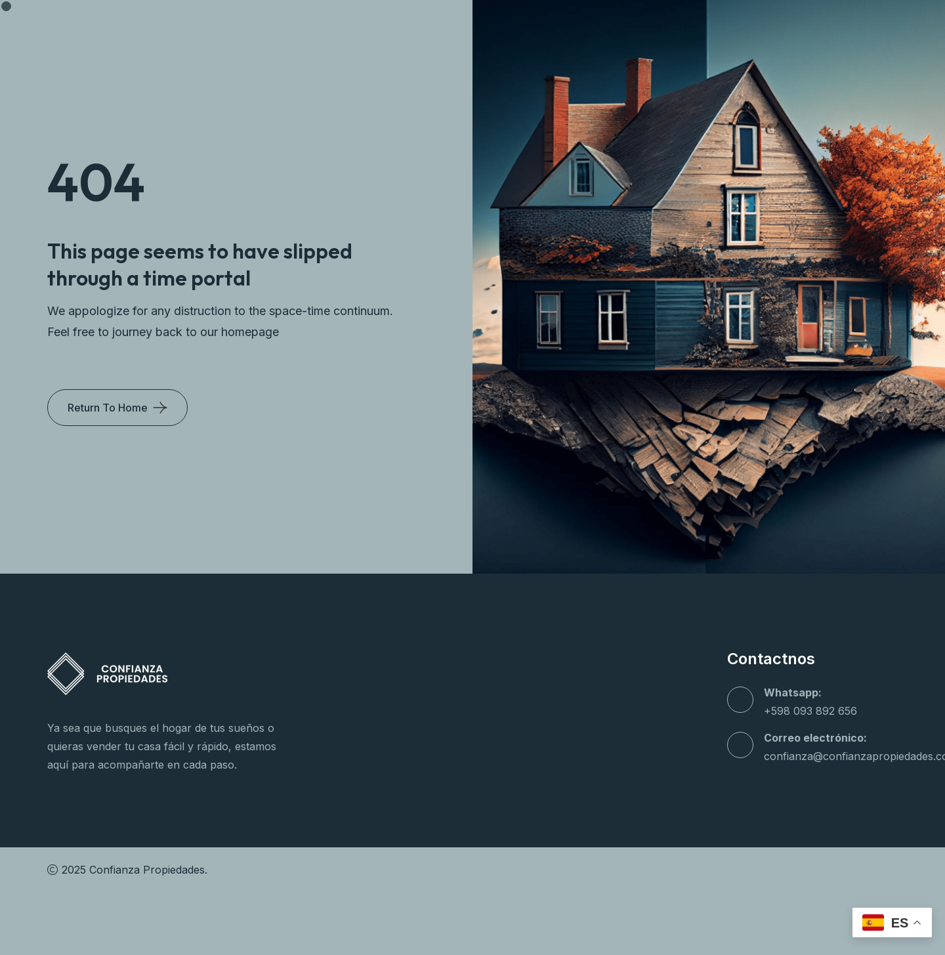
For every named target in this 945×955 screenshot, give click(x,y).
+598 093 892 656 (810, 710)
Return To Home (108, 407)
